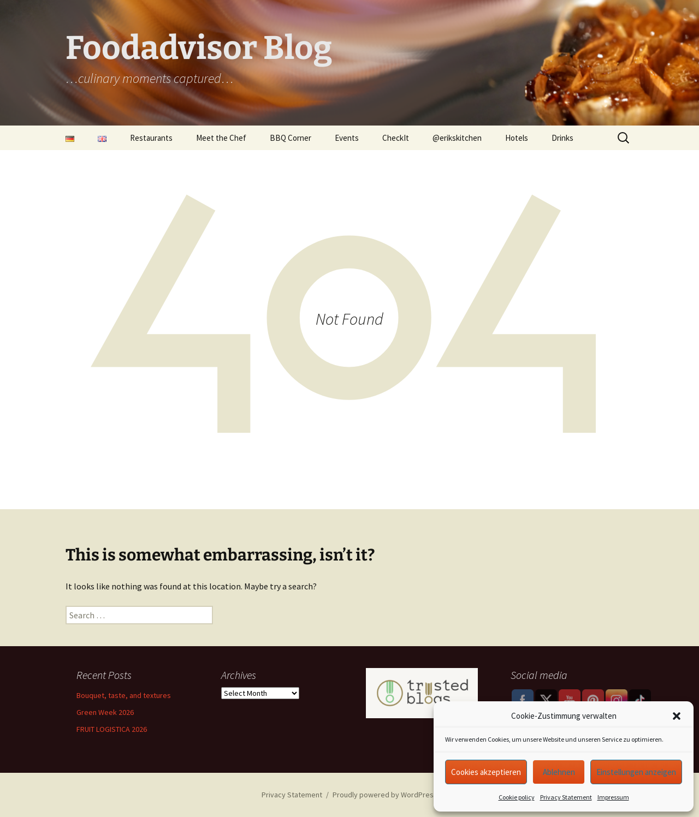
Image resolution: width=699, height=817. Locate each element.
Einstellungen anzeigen (636, 772)
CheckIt (395, 138)
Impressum (613, 797)
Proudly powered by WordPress (385, 795)
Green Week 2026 (105, 712)
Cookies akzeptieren (486, 772)
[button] (676, 716)
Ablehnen (559, 772)
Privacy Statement (566, 797)
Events (347, 138)
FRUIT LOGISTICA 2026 (111, 729)
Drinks (562, 138)
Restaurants (151, 138)
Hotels (516, 138)
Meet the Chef (221, 138)
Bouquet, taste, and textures (123, 695)
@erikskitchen (457, 138)
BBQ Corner (290, 138)
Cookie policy (517, 797)
